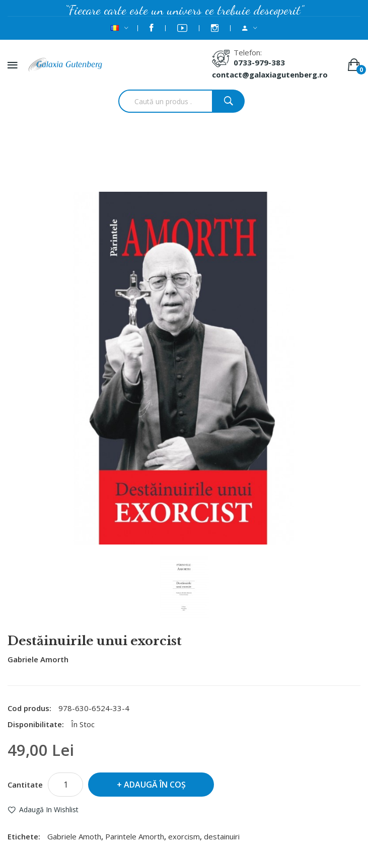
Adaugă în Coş (155, 784)
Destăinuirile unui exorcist (197, 165)
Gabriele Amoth (74, 836)
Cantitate (25, 785)
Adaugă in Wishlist (49, 809)
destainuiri (222, 836)
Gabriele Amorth (38, 659)
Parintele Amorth (134, 836)
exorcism (184, 836)
